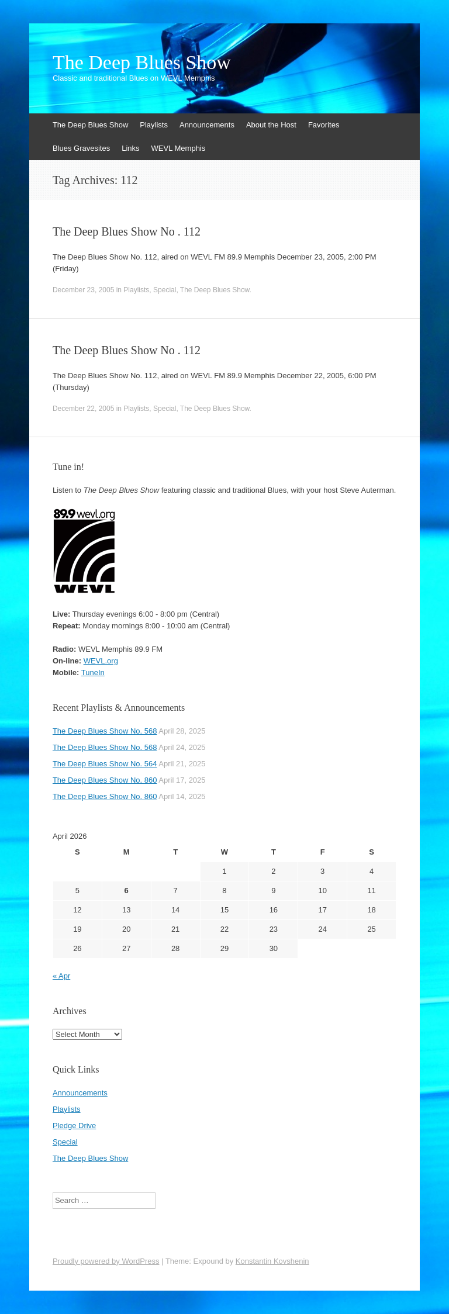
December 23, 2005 (83, 290)
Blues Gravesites (81, 148)
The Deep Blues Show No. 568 (105, 731)
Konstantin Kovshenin (272, 1261)
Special (164, 290)
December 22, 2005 (83, 408)
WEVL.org (101, 660)
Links (130, 148)
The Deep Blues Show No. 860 (105, 780)
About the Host (271, 124)
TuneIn (93, 672)
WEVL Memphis (178, 148)
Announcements (206, 124)
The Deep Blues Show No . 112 (127, 231)
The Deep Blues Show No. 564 (105, 763)
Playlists (154, 124)
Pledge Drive (74, 1125)
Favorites (323, 124)
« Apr (61, 975)
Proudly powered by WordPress (106, 1261)
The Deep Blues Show (142, 62)
